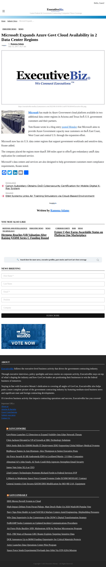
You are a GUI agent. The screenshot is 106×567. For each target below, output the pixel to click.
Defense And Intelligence (14, 228)
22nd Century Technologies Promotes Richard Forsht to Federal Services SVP (41, 473)
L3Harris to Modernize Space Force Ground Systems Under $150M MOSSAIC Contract (46, 478)
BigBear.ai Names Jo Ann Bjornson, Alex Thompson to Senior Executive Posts (42, 451)
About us (4, 406)
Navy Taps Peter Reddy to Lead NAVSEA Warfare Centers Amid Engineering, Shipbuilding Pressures (53, 512)
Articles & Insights (8, 409)
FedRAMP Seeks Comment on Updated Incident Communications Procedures (42, 523)
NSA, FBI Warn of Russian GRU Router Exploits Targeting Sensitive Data (41, 534)
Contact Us (5, 418)
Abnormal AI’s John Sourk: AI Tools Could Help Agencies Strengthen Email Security (45, 462)
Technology (8, 231)
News (48, 228)
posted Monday (69, 127)
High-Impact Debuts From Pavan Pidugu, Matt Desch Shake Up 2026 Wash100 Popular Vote (49, 507)
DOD (74, 228)
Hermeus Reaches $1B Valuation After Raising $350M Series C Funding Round (25, 236)
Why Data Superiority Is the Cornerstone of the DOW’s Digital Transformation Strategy (47, 517)
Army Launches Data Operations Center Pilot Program (31, 545)
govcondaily (18, 495)
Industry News (36, 228)
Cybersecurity (62, 228)
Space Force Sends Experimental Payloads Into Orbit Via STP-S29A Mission (42, 550)
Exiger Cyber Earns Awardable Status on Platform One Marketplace (78, 234)
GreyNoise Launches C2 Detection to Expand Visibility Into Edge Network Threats (44, 434)
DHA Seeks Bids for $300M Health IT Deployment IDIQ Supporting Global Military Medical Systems (53, 445)
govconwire (17, 428)
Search (98, 260)
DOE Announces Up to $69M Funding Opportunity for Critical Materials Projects (44, 539)
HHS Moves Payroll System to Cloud (24, 501)
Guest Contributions (9, 412)
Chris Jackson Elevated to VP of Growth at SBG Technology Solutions (38, 440)
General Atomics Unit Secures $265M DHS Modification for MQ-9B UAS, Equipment (45, 484)
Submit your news (8, 415)
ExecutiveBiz (7, 368)
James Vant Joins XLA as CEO (20, 467)
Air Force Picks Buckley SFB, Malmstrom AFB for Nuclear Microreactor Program (44, 528)
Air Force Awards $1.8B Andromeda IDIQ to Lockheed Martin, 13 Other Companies (44, 456)
